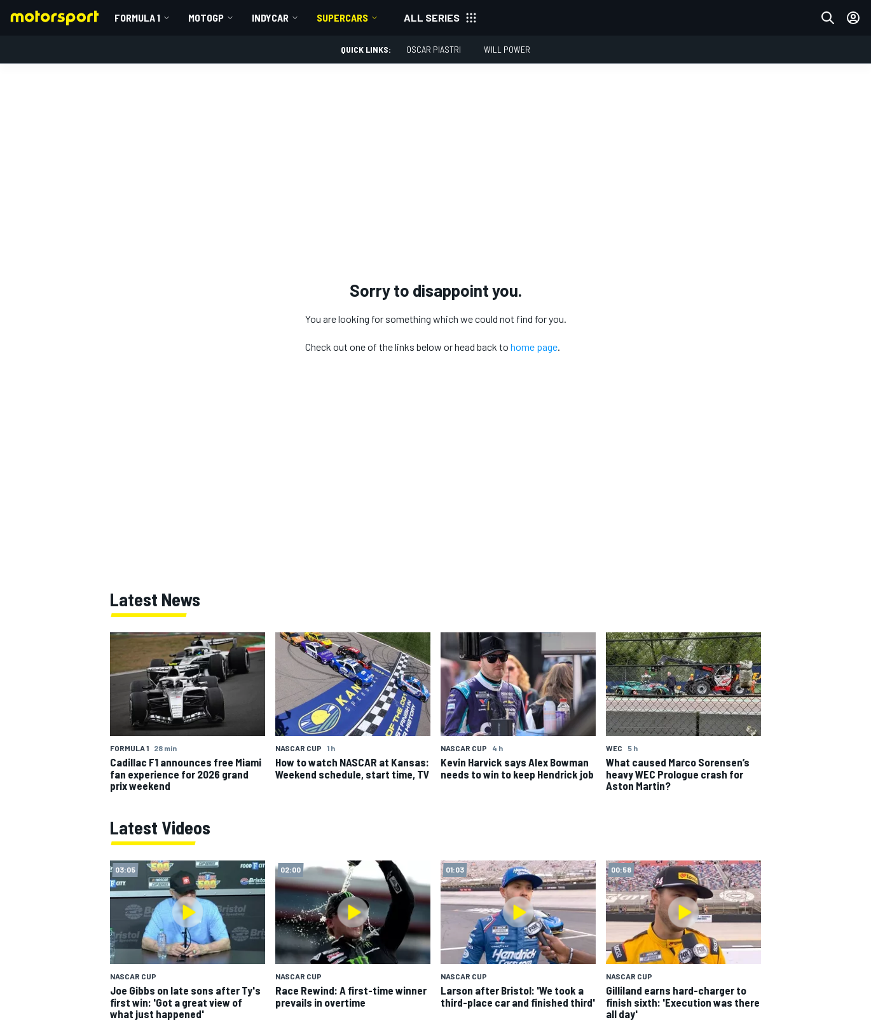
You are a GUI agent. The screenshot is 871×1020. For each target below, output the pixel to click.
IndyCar (270, 17)
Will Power (507, 49)
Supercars (342, 17)
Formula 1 (137, 17)
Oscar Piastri (433, 49)
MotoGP (206, 17)
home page (534, 347)
